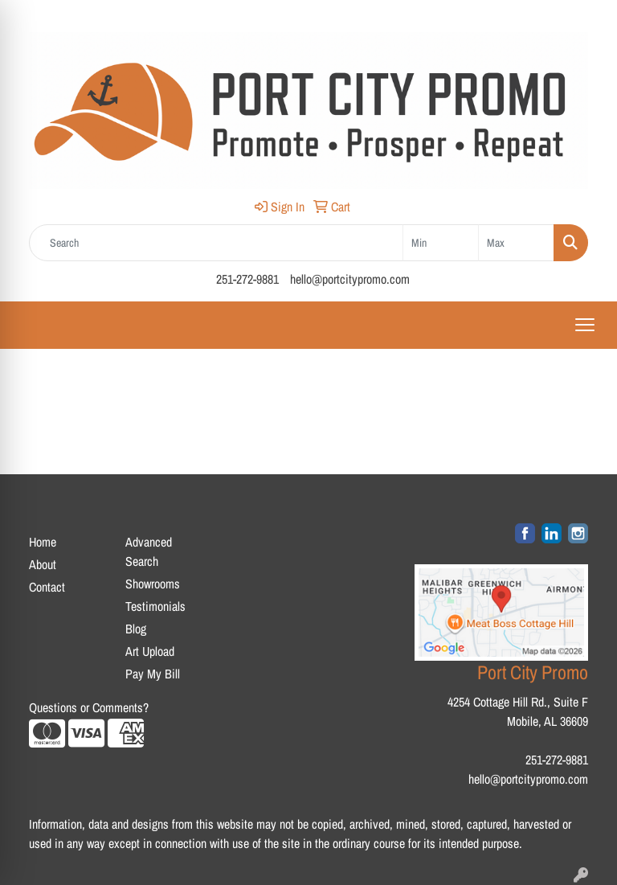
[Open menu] (585, 325)
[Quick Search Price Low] (440, 242)
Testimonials (155, 606)
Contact (47, 587)
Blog (135, 628)
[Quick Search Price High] (516, 242)
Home (42, 542)
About (42, 564)
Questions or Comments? (89, 707)
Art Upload (149, 651)
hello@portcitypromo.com (350, 279)
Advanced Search (148, 551)
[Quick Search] (216, 242)
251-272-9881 (247, 279)
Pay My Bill (152, 673)
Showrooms (152, 583)
